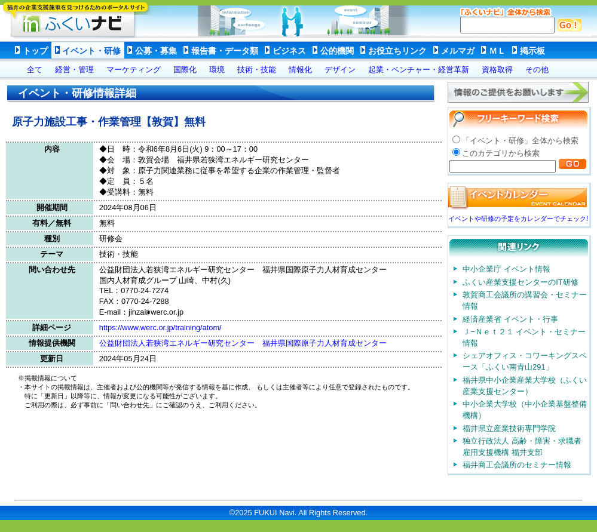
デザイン (340, 69)
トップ (35, 51)
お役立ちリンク (397, 51)
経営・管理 (74, 69)
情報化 (300, 69)
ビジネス (289, 51)
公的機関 (337, 51)
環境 (217, 69)
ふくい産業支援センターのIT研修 (520, 282)
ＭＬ (497, 51)
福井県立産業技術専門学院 (509, 428)
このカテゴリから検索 (501, 153)
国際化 (185, 69)
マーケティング (133, 69)
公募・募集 (156, 51)
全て (34, 69)
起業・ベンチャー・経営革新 (418, 69)
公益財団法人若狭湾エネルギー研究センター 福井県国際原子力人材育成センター (246, 343)
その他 (537, 69)
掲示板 (532, 51)
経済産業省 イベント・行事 (510, 319)
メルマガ (457, 51)
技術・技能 (256, 69)
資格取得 (497, 69)
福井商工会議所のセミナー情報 (517, 464)
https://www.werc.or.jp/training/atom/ (160, 327)
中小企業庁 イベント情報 (506, 269)
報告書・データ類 (224, 51)
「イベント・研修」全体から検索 (520, 140)
